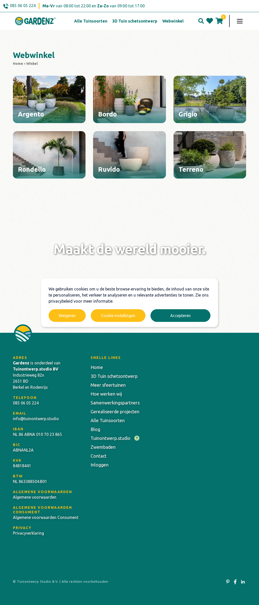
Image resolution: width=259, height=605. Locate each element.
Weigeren (67, 315)
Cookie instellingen (118, 315)
